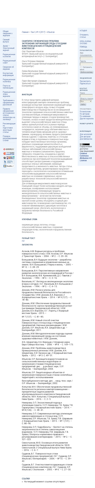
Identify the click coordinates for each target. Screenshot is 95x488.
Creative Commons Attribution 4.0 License (86, 157)
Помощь (83, 47)
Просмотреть (85, 81)
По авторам (84, 114)
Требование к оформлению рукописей (8, 102)
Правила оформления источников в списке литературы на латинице (9, 114)
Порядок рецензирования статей (10, 138)
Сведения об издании (8, 68)
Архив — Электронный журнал (8, 48)
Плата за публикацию (8, 86)
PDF (23, 241)
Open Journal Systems (85, 42)
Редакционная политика (9, 80)
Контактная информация (8, 74)
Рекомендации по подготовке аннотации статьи (9, 127)
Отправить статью (84, 36)
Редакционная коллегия (9, 55)
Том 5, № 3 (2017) (38, 32)
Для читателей (86, 134)
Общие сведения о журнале (7, 33)
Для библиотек (86, 139)
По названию (85, 116)
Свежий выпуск (6, 40)
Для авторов (85, 136)
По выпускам (85, 111)
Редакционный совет (9, 61)
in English (83, 30)
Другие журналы (87, 118)
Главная (25, 32)
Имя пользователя (85, 54)
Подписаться (85, 83)
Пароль (83, 61)
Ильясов (50, 32)
